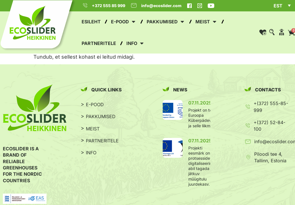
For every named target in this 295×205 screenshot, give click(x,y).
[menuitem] (282, 5)
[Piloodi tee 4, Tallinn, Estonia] (248, 157)
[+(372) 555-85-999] (247, 106)
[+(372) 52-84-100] (247, 125)
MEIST (93, 129)
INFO (91, 152)
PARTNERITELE (102, 141)
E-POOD (95, 104)
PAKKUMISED (101, 116)
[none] (282, 6)
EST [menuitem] (278, 6)
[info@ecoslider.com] (248, 141)
